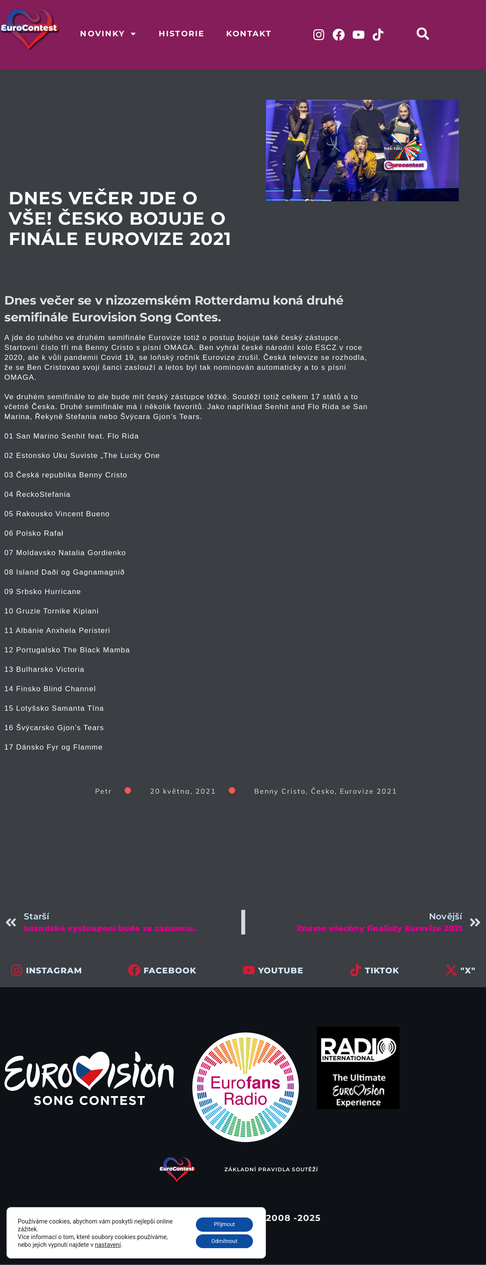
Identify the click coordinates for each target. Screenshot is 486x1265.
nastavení (108, 1243)
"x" (468, 971)
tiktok (382, 971)
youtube (281, 971)
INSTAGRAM (54, 971)
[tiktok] (355, 971)
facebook (170, 971)
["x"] (451, 971)
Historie (182, 33)
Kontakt (248, 33)
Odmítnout (221, 1240)
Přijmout (221, 1222)
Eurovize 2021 (368, 792)
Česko (323, 792)
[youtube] (249, 971)
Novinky (108, 34)
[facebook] (134, 971)
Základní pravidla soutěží (271, 1170)
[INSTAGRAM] (16, 971)
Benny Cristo (280, 792)
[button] (427, 33)
